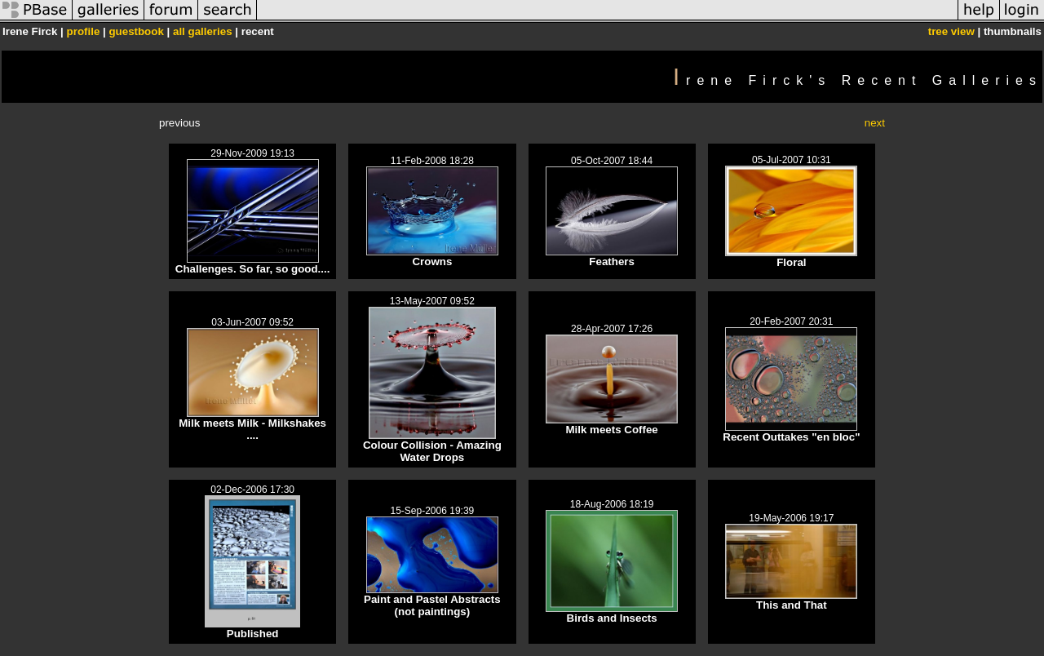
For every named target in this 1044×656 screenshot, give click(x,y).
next (875, 123)
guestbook (135, 31)
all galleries (202, 31)
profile (83, 31)
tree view (951, 31)
